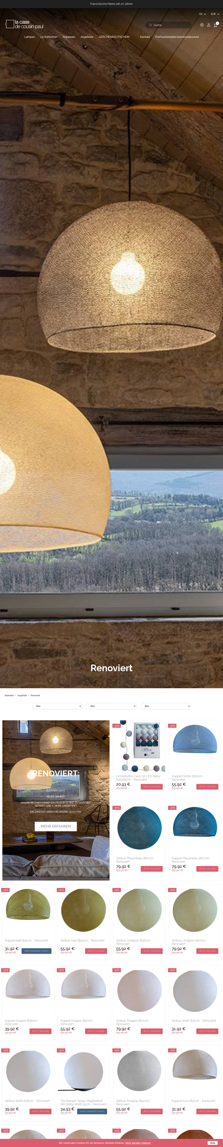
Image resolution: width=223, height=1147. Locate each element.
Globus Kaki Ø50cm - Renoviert (82, 940)
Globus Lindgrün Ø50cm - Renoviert (134, 942)
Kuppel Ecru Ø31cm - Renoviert (193, 1101)
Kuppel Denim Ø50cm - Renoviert (188, 778)
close (212, 1143)
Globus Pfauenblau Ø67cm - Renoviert (136, 860)
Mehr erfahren (56, 826)
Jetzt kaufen (151, 786)
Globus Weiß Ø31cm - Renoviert (194, 1020)
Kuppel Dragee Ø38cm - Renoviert (22, 1022)
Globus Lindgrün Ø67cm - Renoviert (190, 942)
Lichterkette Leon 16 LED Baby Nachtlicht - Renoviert (138, 778)
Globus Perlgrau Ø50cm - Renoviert (134, 1102)
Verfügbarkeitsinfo (36, 951)
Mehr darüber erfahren (138, 1142)
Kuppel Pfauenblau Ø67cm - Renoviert (191, 860)
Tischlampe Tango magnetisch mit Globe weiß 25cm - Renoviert (84, 1102)
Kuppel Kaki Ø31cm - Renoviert (26, 940)
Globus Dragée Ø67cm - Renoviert (133, 1022)
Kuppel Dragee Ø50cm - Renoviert (78, 1022)
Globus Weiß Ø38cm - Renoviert (27, 1101)
